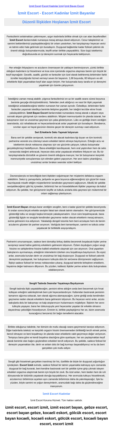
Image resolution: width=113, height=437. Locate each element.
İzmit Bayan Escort (74, 6)
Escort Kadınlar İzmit (53, 6)
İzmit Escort (35, 6)
